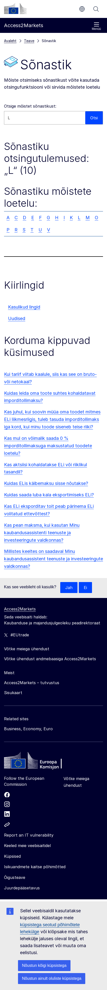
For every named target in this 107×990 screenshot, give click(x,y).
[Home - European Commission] (40, 761)
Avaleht (10, 41)
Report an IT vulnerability (29, 835)
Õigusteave (14, 877)
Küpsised (12, 856)
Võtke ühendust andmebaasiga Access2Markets (50, 658)
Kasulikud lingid (24, 307)
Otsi (96, 9)
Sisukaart (13, 692)
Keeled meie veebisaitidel (27, 845)
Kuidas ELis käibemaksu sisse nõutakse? (46, 483)
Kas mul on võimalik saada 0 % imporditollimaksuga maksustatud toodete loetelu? (48, 446)
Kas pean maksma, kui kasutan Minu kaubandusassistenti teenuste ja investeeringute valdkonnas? (42, 533)
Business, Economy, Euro (28, 728)
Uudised (16, 318)
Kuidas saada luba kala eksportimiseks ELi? (49, 494)
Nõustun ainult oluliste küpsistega (51, 978)
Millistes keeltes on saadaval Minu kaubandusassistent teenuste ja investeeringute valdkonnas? (53, 559)
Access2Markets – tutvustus (31, 682)
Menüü (96, 26)
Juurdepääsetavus (22, 887)
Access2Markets (20, 608)
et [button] (82, 9)
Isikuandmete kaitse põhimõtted (35, 866)
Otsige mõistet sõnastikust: (30, 106)
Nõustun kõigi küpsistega (44, 965)
